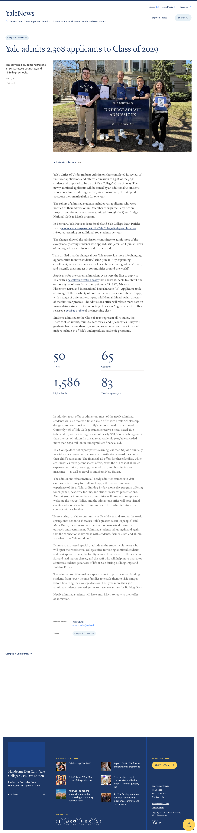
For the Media (159, 793)
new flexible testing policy (83, 283)
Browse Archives (160, 785)
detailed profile (75, 313)
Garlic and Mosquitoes (94, 21)
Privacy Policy (158, 807)
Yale (156, 823)
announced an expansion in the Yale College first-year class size (98, 231)
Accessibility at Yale (160, 803)
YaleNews (19, 14)
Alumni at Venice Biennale (66, 21)
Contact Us (158, 797)
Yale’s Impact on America (37, 21)
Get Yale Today (164, 765)
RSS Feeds (157, 789)
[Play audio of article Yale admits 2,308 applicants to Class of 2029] (54, 164)
